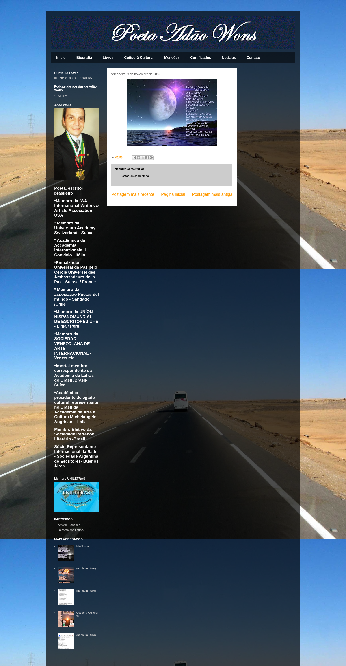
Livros (108, 57)
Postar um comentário (134, 176)
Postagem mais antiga (212, 194)
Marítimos (82, 546)
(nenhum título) (86, 568)
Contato (253, 57)
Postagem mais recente (132, 194)
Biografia (84, 57)
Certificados (200, 57)
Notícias (229, 57)
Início (61, 57)
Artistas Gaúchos (69, 525)
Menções (171, 57)
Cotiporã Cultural (139, 57)
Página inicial (173, 194)
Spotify (62, 95)
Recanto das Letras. (71, 530)
